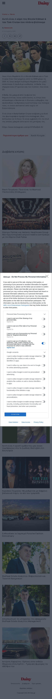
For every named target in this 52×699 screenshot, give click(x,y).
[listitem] (26, 314)
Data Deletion (13, 422)
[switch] (43, 319)
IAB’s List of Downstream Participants (16, 305)
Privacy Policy (38, 422)
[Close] (48, 277)
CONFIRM (15, 414)
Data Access (26, 422)
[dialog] (26, 349)
